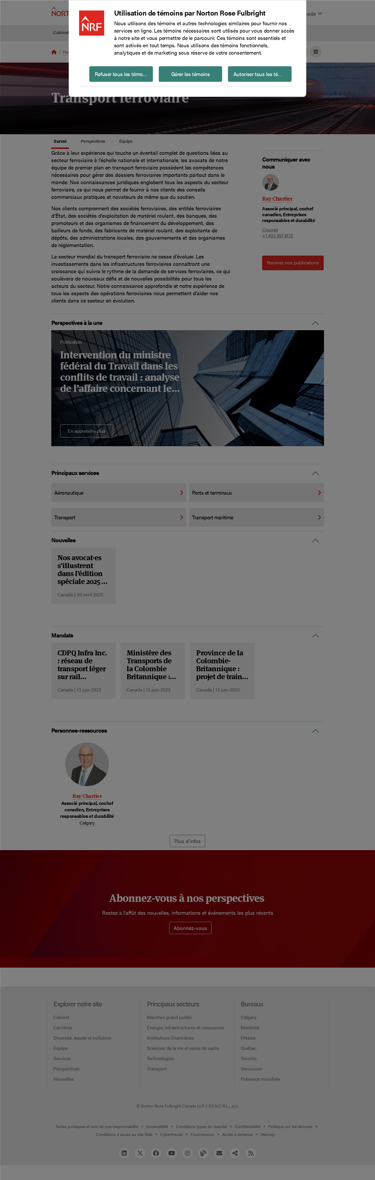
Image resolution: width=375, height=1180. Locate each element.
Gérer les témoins (190, 73)
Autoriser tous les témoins (262, 73)
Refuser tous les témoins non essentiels (124, 73)
